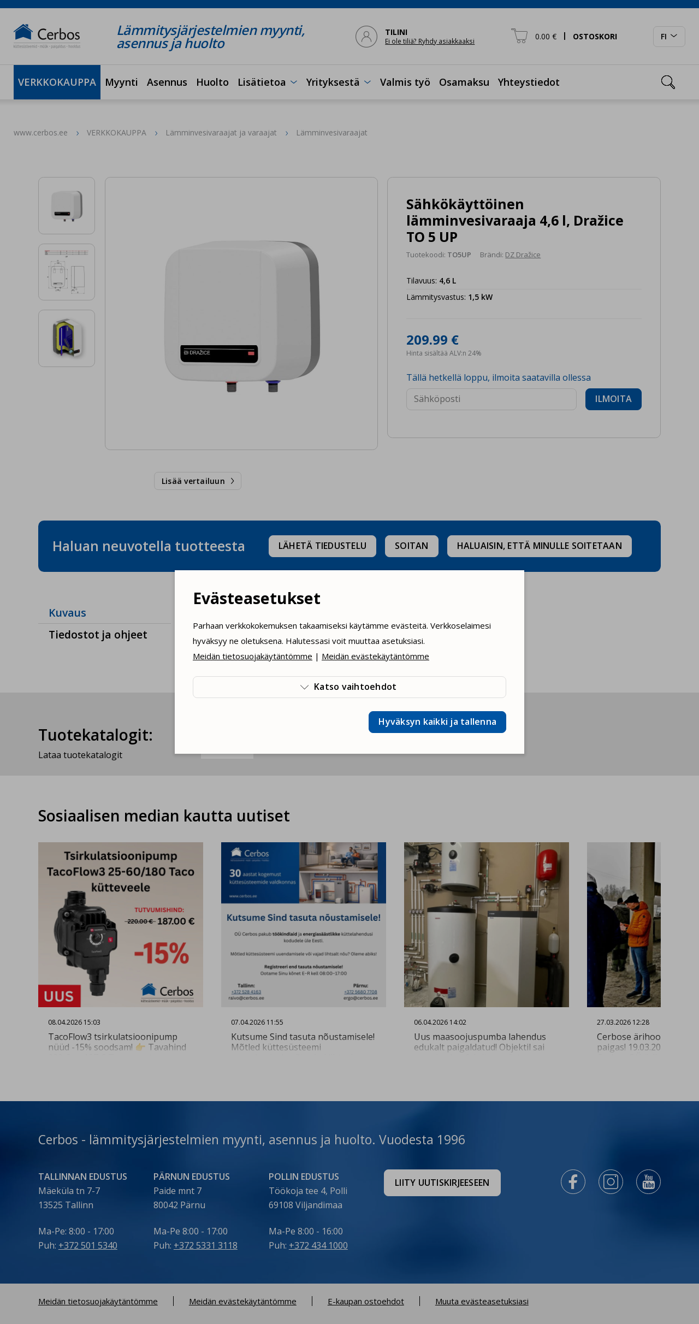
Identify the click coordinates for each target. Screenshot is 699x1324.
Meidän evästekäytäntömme (375, 656)
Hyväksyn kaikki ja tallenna (437, 722)
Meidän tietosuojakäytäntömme (252, 656)
